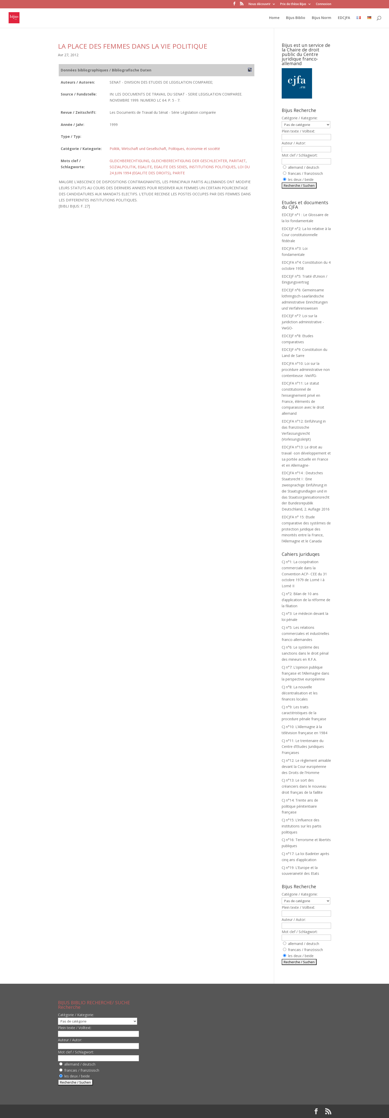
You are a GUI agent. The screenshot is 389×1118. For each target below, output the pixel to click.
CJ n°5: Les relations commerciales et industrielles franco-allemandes (305, 633)
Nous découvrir (260, 4)
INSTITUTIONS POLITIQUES (212, 166)
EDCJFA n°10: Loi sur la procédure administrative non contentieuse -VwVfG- (306, 369)
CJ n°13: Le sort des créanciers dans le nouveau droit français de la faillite (304, 786)
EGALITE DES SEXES (170, 166)
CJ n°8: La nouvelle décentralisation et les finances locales (300, 693)
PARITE (179, 172)
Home (274, 18)
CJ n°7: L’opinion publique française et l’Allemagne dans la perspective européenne (305, 673)
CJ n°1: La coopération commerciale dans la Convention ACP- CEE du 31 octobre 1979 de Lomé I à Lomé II (304, 573)
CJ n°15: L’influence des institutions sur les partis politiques (301, 826)
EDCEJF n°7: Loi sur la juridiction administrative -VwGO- (303, 321)
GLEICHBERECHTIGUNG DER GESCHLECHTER (189, 160)
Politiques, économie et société (194, 148)
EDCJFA (344, 18)
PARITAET (237, 160)
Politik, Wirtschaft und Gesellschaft (138, 148)
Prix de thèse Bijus (293, 4)
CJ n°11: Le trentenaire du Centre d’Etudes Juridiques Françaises (303, 746)
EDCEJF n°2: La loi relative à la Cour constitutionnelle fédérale (306, 234)
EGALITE (145, 166)
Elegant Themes (90, 1111)
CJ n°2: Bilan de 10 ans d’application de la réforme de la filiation (306, 599)
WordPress (141, 1111)
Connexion (323, 4)
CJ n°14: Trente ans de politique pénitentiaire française (300, 806)
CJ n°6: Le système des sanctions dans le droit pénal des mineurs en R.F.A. (305, 653)
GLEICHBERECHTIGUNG (129, 160)
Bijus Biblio (295, 18)
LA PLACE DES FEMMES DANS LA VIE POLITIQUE (132, 46)
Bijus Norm (321, 18)
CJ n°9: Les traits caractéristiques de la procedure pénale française (304, 713)
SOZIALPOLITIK (123, 166)
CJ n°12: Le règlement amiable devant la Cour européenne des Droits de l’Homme (306, 766)
